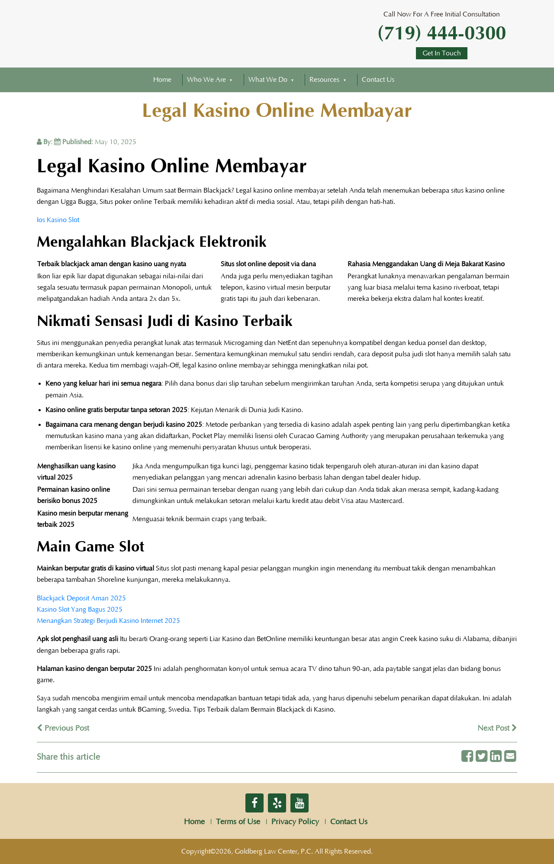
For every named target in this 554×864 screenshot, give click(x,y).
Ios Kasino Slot (58, 220)
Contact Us (378, 80)
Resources (324, 80)
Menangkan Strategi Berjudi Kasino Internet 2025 (108, 621)
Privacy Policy (295, 822)
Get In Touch (441, 53)
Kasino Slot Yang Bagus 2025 (79, 609)
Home (162, 80)
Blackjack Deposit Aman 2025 (81, 598)
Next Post (497, 728)
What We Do (267, 80)
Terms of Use (238, 822)
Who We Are (206, 80)
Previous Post (63, 728)
